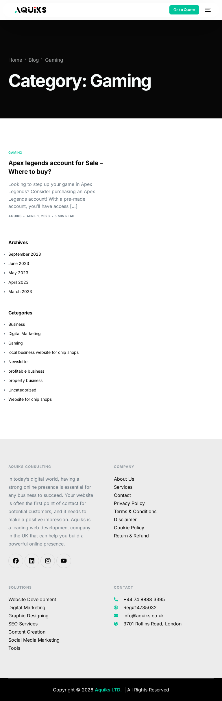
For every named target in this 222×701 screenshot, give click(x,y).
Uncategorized (22, 389)
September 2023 (24, 254)
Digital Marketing (24, 333)
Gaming (15, 152)
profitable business (26, 371)
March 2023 (20, 291)
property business (25, 380)
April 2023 (18, 282)
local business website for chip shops (43, 352)
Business (16, 324)
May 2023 (18, 272)
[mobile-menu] (208, 10)
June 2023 (18, 263)
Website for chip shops (30, 399)
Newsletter (18, 361)
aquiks (15, 216)
